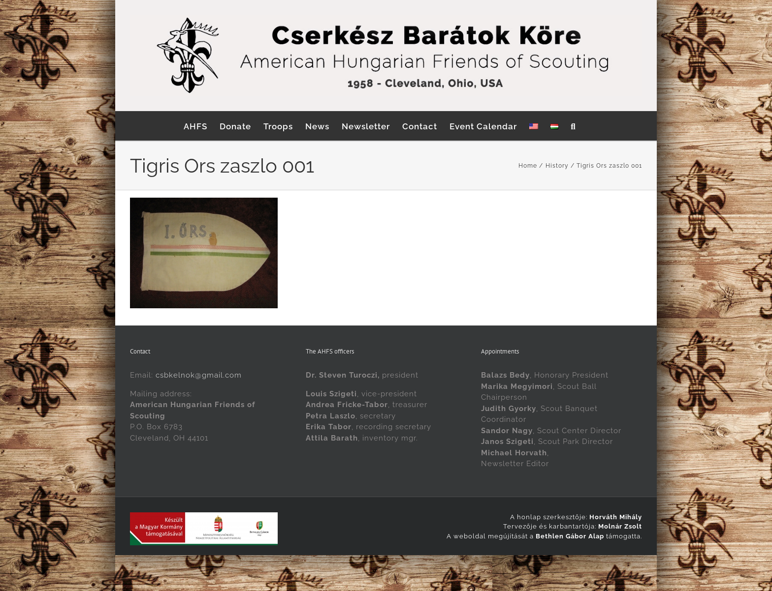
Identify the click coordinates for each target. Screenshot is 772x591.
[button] (573, 126)
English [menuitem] (368, 565)
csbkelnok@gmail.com (199, 375)
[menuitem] (533, 126)
